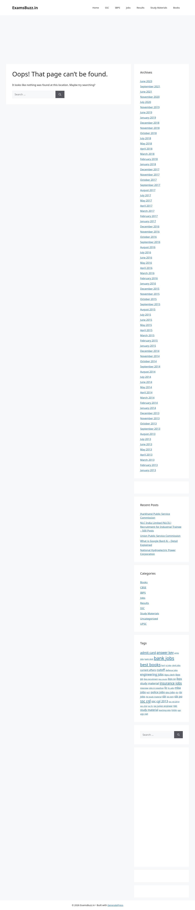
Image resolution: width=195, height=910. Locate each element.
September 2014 (150, 366)
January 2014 (148, 408)
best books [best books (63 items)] (150, 664)
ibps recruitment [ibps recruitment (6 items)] (151, 679)
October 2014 (148, 361)
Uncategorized (149, 618)
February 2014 (149, 403)
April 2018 (146, 148)
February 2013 (149, 465)
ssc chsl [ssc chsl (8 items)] (143, 706)
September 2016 (150, 242)
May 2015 (146, 325)
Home (95, 7)
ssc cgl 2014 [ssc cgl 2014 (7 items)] (174, 701)
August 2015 (147, 309)
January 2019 (148, 117)
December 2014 (149, 351)
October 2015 (148, 299)
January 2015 (148, 345)
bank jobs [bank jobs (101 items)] (164, 658)
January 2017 (148, 221)
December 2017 (149, 169)
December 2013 (149, 413)
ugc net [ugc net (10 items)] (144, 713)
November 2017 (150, 174)
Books (176, 7)
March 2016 (147, 273)
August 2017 (147, 190)
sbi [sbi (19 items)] (164, 696)
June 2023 (146, 81)
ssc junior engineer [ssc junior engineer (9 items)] (163, 706)
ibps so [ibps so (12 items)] (172, 679)
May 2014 (146, 387)
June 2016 (146, 257)
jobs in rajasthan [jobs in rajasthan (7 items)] (156, 688)
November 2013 (150, 418)
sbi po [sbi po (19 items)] (178, 696)
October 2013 (148, 423)
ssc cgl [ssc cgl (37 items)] (145, 701)
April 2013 (146, 454)
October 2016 (148, 237)
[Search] (59, 94)
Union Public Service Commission (160, 536)
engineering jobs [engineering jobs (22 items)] (152, 674)
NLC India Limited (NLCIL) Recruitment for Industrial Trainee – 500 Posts (160, 526)
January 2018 (148, 164)
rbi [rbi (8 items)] (177, 692)
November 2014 (150, 356)
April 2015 (146, 330)
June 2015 (146, 320)
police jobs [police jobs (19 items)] (158, 692)
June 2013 (146, 444)
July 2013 (145, 439)
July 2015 (145, 314)
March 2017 (147, 211)
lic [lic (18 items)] (165, 688)
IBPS (117, 7)
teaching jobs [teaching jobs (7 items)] (165, 710)
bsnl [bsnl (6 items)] (163, 665)
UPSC (143, 624)
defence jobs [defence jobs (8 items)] (172, 670)
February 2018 (149, 159)
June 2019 (146, 112)
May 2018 (146, 143)
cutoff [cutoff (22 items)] (161, 670)
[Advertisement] (97, 38)
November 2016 (150, 231)
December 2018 (149, 122)
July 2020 (145, 102)
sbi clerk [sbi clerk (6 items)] (170, 697)
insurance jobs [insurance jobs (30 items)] (171, 683)
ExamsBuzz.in (25, 7)
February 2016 (149, 278)
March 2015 (147, 335)
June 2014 (146, 382)
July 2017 (145, 195)
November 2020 (150, 97)
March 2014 (147, 397)
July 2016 (145, 252)
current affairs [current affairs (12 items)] (148, 670)
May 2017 (146, 200)
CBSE (143, 587)
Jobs (128, 7)
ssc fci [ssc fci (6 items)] (150, 706)
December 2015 (149, 288)
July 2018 (145, 138)
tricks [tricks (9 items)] (174, 710)
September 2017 (150, 185)
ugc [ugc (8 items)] (179, 710)
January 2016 (148, 283)
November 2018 (150, 128)
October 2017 (148, 180)
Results (140, 7)
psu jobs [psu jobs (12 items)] (170, 692)
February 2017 (149, 216)
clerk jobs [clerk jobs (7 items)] (176, 665)
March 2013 (147, 460)
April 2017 (146, 205)
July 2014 (145, 377)
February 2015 (149, 340)
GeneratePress (115, 905)
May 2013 (146, 449)
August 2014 (147, 371)
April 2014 (146, 392)
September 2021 (150, 86)
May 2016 (146, 262)
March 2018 (147, 154)
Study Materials (159, 7)
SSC (107, 7)
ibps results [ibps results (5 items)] (162, 679)
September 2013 (150, 428)
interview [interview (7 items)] (144, 688)
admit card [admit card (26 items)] (148, 652)
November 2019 (150, 107)
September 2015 (150, 304)
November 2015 (150, 294)
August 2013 (147, 434)
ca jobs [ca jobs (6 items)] (168, 665)
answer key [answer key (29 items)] (165, 652)
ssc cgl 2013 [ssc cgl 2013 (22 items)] (159, 701)
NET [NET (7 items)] (148, 692)
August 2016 (147, 247)
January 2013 (148, 470)
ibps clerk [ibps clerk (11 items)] (169, 674)
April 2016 (146, 268)
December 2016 (149, 226)
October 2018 (148, 133)
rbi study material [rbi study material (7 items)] (154, 697)
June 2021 (146, 91)
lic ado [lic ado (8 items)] (171, 688)
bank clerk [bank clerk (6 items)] (149, 659)
